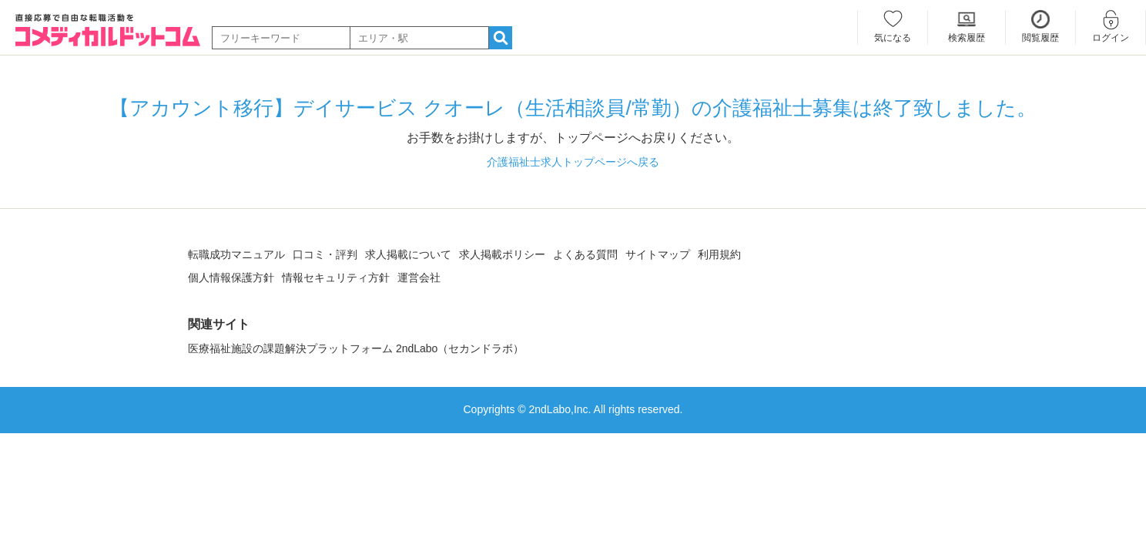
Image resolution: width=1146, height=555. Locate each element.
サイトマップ (657, 254)
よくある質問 (585, 254)
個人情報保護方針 (231, 277)
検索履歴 (966, 37)
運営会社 (419, 277)
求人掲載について (408, 254)
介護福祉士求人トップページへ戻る (573, 162)
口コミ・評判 (325, 254)
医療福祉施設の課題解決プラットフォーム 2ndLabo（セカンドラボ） (356, 348)
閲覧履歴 (1040, 37)
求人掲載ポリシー (502, 254)
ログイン (1110, 37)
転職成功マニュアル (236, 254)
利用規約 (719, 254)
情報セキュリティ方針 (336, 277)
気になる (892, 37)
